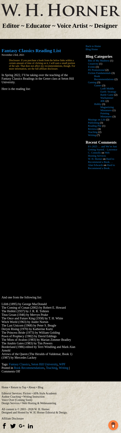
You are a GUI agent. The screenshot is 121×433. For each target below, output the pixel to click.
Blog (40, 387)
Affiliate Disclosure (13, 418)
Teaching (51, 368)
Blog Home (92, 49)
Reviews (92, 128)
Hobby (97, 104)
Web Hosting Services (99, 154)
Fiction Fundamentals (99, 73)
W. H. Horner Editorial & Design (48, 412)
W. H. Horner (95, 158)
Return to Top (18, 387)
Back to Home (93, 46)
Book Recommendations (29, 368)
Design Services (11, 403)
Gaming (92, 82)
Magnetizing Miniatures (107, 109)
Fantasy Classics (19, 364)
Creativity (93, 63)
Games (97, 85)
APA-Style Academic (45, 393)
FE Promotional (96, 69)
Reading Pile (94, 125)
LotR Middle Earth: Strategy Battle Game (108, 91)
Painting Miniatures (106, 115)
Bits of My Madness (98, 60)
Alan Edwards (95, 165)
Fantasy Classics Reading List (31, 50)
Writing (63, 368)
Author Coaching (11, 396)
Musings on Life (96, 119)
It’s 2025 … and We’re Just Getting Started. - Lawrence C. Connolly (102, 149)
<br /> (11, 112)
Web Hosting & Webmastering (39, 403)
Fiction (27, 393)
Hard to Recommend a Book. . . (101, 160)
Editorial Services (11, 393)
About (31, 387)
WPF (62, 364)
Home (5, 387)
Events (91, 66)
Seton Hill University (44, 364)
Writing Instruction (34, 396)
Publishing (93, 122)
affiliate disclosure (48, 68)
